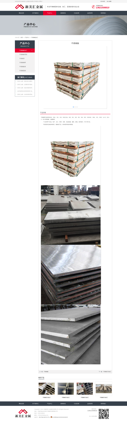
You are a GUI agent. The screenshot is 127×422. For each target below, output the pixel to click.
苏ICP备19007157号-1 (44, 417)
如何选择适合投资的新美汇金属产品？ (25, 91)
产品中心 (49, 13)
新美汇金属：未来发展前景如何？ (25, 94)
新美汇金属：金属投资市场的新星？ (25, 84)
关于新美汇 (35, 13)
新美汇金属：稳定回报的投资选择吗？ (25, 87)
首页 (22, 37)
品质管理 (89, 13)
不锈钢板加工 (34, 37)
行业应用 (76, 13)
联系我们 (103, 13)
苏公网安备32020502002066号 (59, 417)
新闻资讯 (63, 13)
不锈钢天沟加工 (107, 371)
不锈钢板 (46, 371)
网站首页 (21, 13)
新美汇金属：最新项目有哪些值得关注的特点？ (25, 81)
